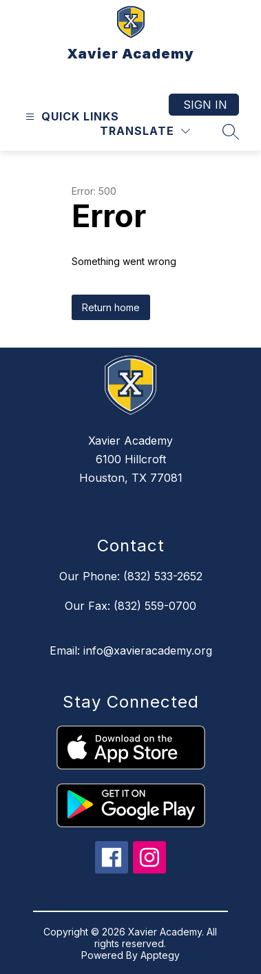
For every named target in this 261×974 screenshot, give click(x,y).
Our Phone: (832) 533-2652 (130, 576)
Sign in (205, 105)
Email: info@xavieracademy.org (131, 650)
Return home (111, 307)
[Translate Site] (145, 131)
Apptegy (160, 955)
